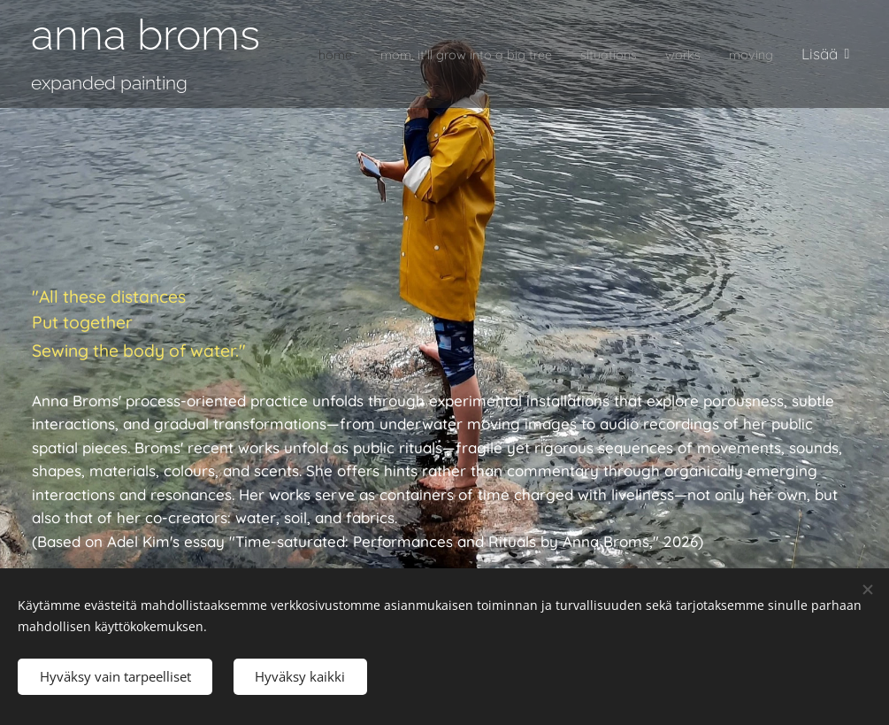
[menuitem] (358, 54)
